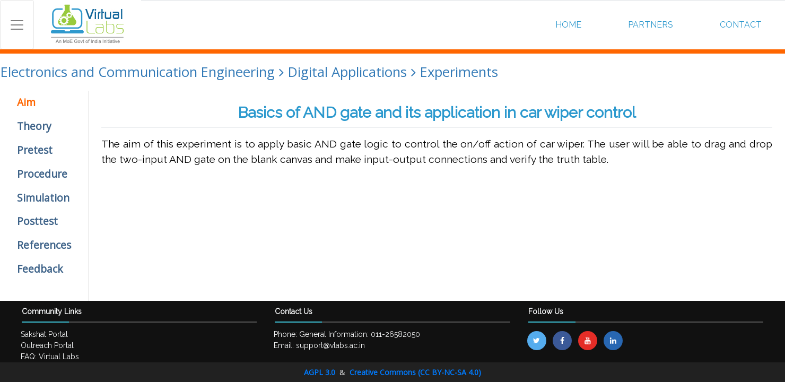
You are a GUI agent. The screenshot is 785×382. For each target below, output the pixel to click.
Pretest (35, 150)
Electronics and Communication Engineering (138, 72)
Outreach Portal (47, 345)
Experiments (459, 72)
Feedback (40, 269)
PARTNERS (650, 25)
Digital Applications (347, 72)
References (44, 245)
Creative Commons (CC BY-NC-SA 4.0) (415, 372)
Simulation (43, 197)
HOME (568, 25)
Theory (34, 126)
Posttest (37, 221)
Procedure (42, 174)
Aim (26, 102)
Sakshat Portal (44, 334)
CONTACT (741, 25)
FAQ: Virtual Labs (50, 356)
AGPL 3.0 (320, 372)
